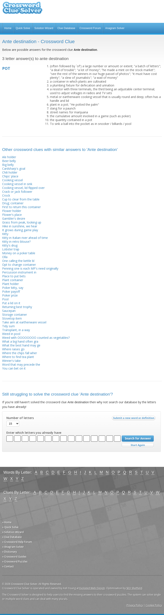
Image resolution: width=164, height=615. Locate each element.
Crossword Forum (90, 28)
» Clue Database (12, 537)
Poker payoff (11, 291)
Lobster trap (10, 249)
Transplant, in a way (16, 330)
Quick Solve (23, 28)
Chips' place (10, 176)
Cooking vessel (12, 180)
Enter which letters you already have (33, 433)
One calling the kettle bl (18, 261)
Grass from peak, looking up (21, 222)
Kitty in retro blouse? (16, 242)
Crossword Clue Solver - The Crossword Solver (22, 9)
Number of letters (20, 418)
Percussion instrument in (19, 272)
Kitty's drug (10, 245)
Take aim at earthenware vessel (24, 322)
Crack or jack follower (17, 192)
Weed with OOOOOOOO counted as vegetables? (36, 338)
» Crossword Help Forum (17, 542)
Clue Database (66, 28)
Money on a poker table (18, 253)
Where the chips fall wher (19, 353)
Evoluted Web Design (92, 588)
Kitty (5, 234)
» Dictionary (9, 552)
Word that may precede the (21, 364)
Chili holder (9, 172)
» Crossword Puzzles (15, 561)
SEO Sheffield (134, 588)
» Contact (8, 566)
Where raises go (13, 349)
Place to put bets (14, 276)
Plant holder (10, 284)
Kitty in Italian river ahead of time (25, 238)
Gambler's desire (13, 218)
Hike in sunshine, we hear (19, 226)
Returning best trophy (17, 307)
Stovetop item (12, 318)
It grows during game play (20, 230)
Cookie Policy (154, 605)
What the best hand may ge (21, 345)
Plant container (12, 280)
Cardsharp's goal (13, 169)
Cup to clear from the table (21, 199)
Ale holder (9, 157)
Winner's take (11, 361)
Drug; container (12, 203)
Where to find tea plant (18, 357)
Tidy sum (8, 326)
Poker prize (10, 295)
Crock (6, 195)
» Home (7, 522)
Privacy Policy (135, 605)
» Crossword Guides (14, 556)
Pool (5, 299)
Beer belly (9, 161)
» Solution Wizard (13, 532)
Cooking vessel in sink (17, 184)
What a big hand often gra (20, 341)
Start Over (138, 445)
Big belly (8, 165)
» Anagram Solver (13, 547)
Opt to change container (19, 265)
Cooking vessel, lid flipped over (23, 188)
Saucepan (9, 311)
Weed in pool (11, 334)
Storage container (14, 315)
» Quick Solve (10, 527)
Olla (4, 257)
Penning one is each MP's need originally (30, 268)
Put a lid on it (11, 303)
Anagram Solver (114, 28)
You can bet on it (14, 368)
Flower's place (12, 215)
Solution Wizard (43, 28)
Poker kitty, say (12, 288)
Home (8, 28)
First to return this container (21, 207)
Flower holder (11, 211)
